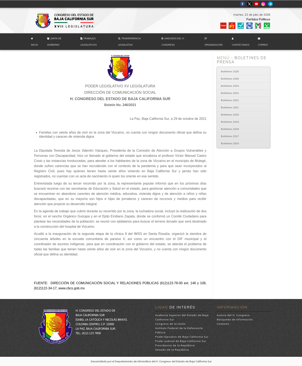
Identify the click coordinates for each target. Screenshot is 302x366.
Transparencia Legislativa (129, 41)
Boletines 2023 (230, 93)
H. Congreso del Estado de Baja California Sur (65, 20)
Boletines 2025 (230, 71)
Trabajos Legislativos (88, 41)
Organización (213, 44)
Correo (263, 44)
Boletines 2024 (230, 85)
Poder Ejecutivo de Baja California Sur (181, 336)
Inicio (34, 44)
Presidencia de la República (175, 345)
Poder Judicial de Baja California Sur (180, 341)
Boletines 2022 (230, 100)
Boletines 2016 (230, 143)
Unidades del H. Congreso (173, 41)
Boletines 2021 (230, 107)
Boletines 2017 (230, 136)
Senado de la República (172, 349)
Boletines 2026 (230, 78)
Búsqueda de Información (235, 319)
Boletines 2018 (230, 128)
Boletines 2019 (230, 121)
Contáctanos (240, 44)
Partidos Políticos (258, 19)
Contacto (223, 323)
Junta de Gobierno (54, 41)
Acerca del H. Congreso (233, 315)
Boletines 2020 (230, 114)
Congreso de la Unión (170, 323)
